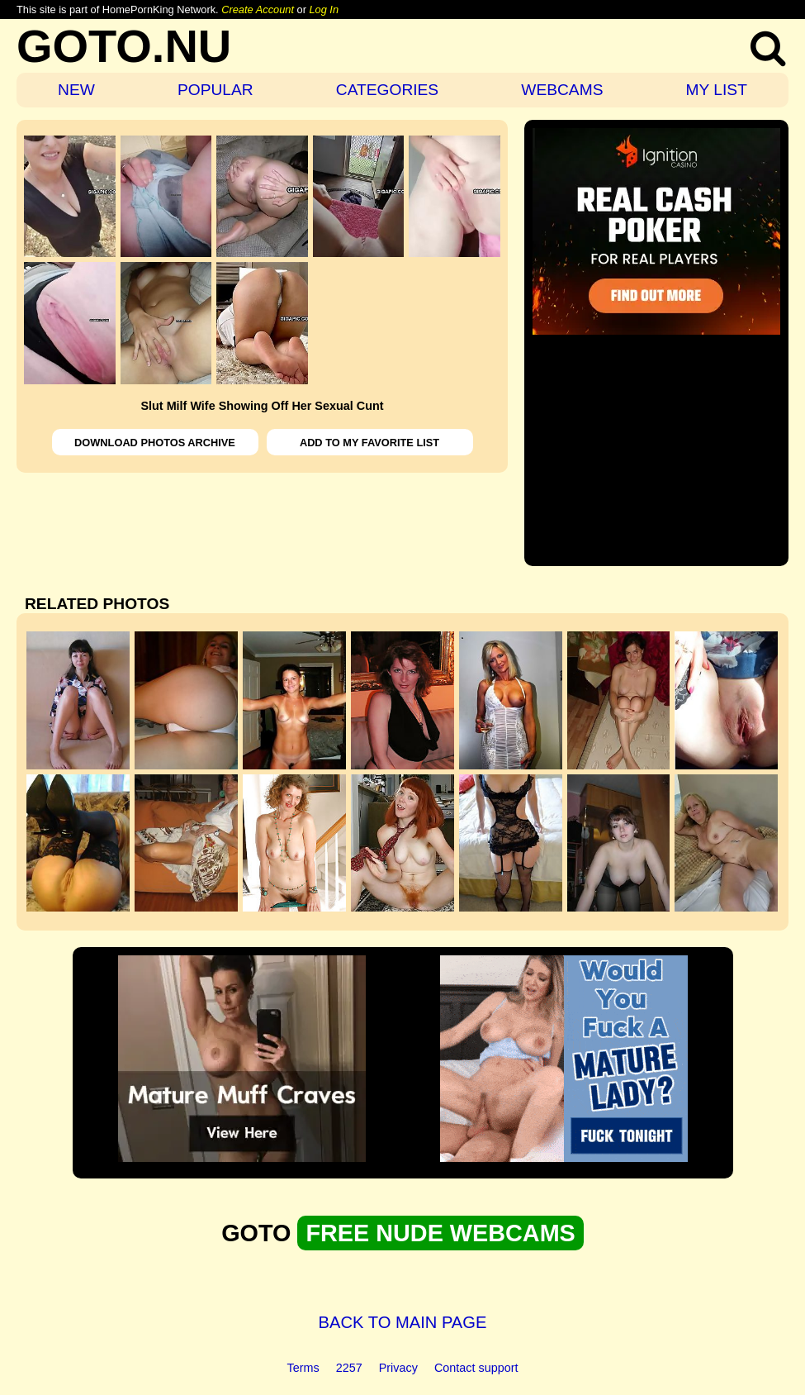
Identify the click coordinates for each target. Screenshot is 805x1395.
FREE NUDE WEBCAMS (440, 1233)
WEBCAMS (562, 89)
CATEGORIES (387, 89)
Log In (324, 9)
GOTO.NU (124, 46)
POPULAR (215, 89)
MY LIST (716, 89)
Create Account (257, 9)
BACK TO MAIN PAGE (403, 1322)
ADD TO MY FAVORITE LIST (369, 442)
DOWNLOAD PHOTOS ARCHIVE (154, 442)
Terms (303, 1367)
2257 (349, 1367)
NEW (76, 89)
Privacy (398, 1367)
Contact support (476, 1367)
